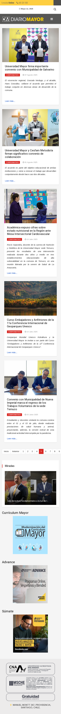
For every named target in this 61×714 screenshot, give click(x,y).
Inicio (6, 451)
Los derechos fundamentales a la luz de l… (28, 500)
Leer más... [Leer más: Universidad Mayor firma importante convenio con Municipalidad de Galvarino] (10, 101)
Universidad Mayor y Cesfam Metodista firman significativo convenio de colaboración (29, 154)
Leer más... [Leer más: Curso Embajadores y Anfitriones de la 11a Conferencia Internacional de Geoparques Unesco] (12, 352)
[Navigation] (51, 19)
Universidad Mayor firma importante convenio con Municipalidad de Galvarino (29, 68)
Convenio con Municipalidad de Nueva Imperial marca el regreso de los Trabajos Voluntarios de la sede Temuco (30, 404)
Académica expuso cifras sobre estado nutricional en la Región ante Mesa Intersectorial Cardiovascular (29, 231)
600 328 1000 (22, 2)
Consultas (7, 2)
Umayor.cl (57, 2)
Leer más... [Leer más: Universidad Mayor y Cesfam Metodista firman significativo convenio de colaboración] (10, 181)
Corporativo (12, 75)
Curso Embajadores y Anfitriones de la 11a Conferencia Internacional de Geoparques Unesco (30, 323)
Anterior (15, 451)
